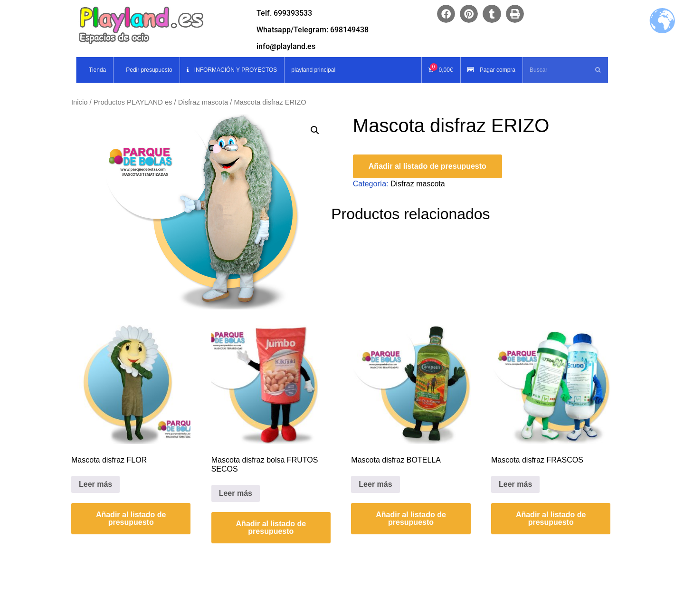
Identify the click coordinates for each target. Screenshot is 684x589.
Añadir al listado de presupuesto (427, 166)
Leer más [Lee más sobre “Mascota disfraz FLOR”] (95, 484)
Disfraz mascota (203, 102)
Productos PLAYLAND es (133, 102)
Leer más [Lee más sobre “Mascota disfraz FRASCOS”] (515, 484)
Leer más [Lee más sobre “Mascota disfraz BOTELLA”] (375, 484)
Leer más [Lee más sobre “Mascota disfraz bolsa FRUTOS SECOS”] (235, 493)
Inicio (79, 102)
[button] (446, 14)
